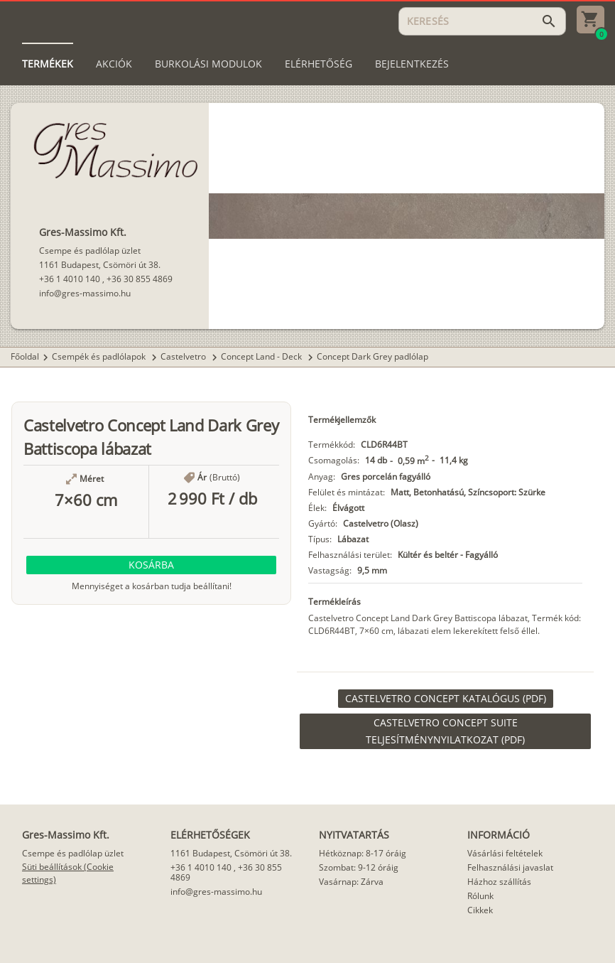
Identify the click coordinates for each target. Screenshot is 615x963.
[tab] (48, 64)
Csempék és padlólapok (100, 356)
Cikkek (480, 910)
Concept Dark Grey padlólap (372, 356)
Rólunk (480, 896)
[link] (445, 698)
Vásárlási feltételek (505, 853)
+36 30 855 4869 (140, 279)
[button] (151, 565)
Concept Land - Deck (262, 356)
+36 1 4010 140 (69, 279)
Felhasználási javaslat (510, 867)
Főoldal (25, 356)
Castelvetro (184, 356)
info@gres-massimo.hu (85, 293)
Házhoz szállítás (499, 882)
